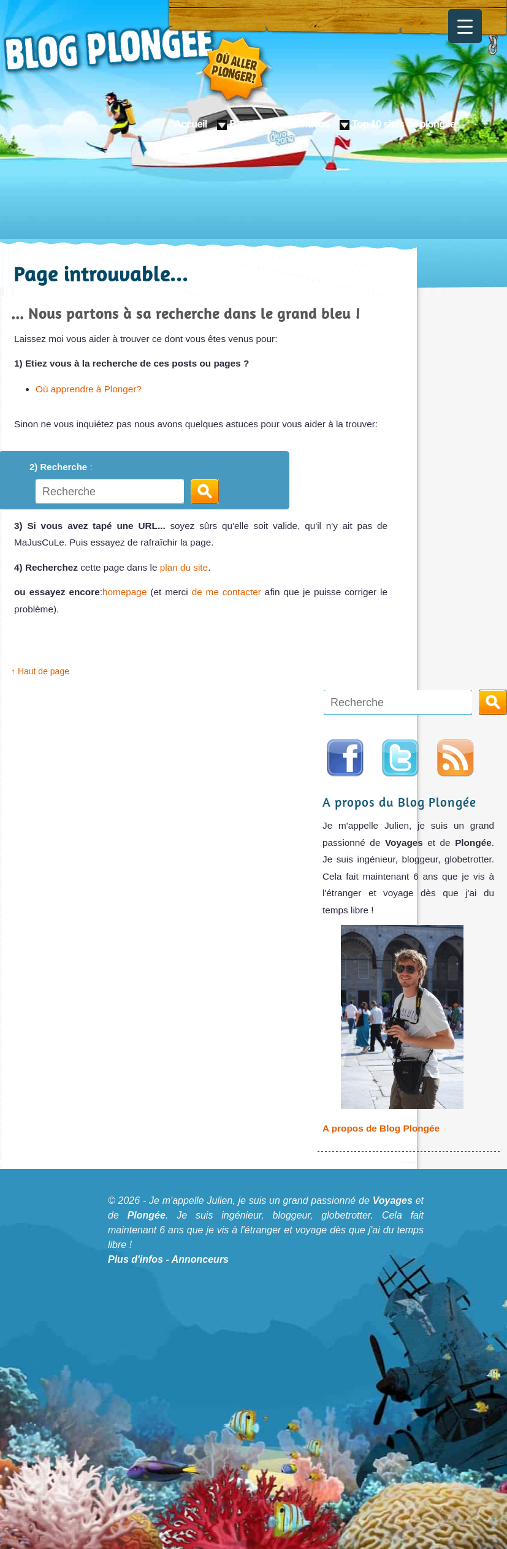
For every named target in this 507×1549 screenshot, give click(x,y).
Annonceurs (200, 1259)
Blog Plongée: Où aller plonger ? (138, 61)
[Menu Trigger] (465, 26)
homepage (124, 592)
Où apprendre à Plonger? (89, 389)
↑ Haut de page (40, 671)
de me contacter (228, 592)
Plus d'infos (135, 1259)
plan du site (184, 567)
